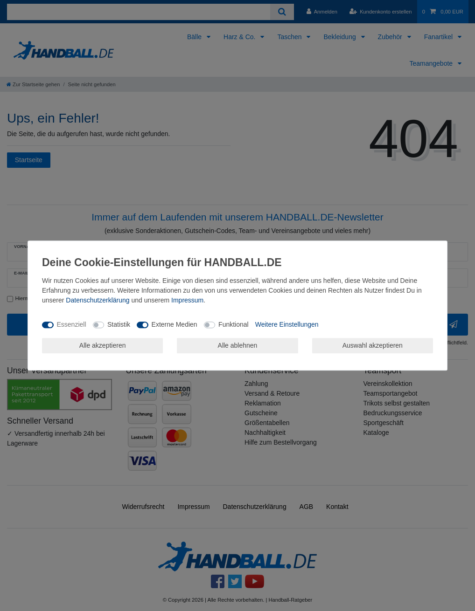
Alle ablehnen (238, 345)
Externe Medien (174, 324)
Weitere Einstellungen (287, 324)
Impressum (187, 300)
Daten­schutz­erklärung (97, 300)
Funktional (233, 324)
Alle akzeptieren (102, 345)
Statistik (118, 324)
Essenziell (71, 324)
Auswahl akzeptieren (372, 345)
